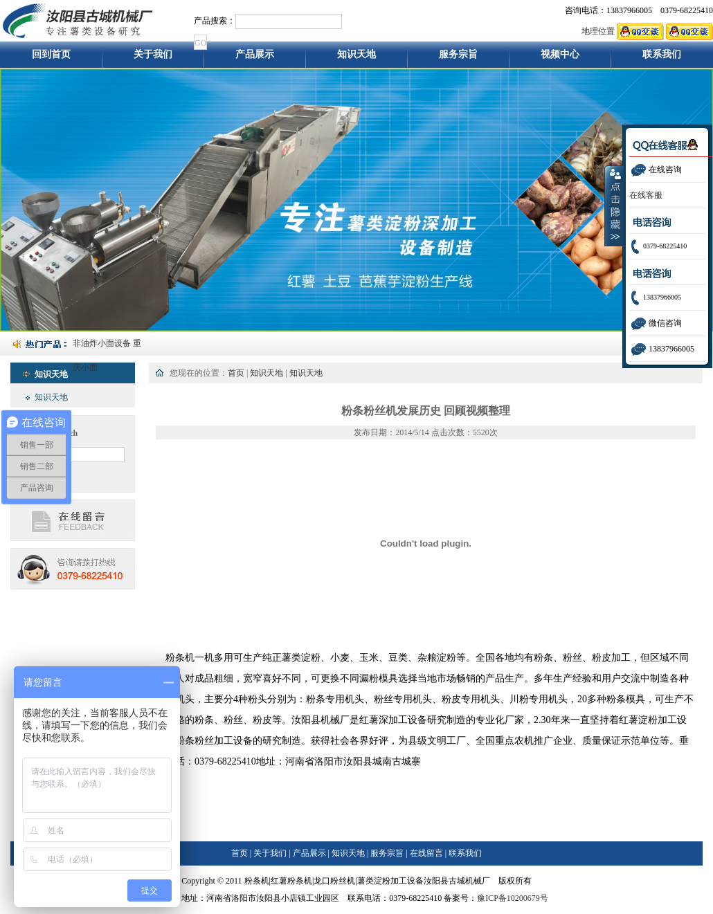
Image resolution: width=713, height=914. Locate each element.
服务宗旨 (458, 58)
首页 (236, 373)
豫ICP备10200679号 (512, 898)
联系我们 (662, 58)
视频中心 (559, 58)
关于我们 (153, 58)
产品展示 (254, 58)
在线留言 (426, 853)
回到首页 (51, 58)
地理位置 (598, 31)
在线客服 (645, 195)
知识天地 (356, 58)
